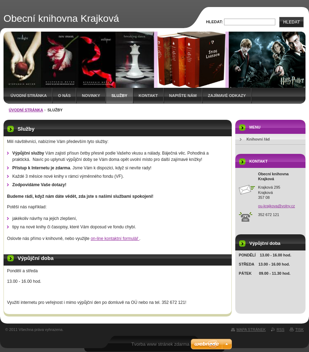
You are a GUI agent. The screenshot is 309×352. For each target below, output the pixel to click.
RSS (280, 329)
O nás (64, 95)
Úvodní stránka (29, 95)
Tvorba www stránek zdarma (160, 344)
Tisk (299, 329)
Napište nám (183, 95)
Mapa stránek (251, 329)
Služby (119, 95)
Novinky (91, 95)
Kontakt (148, 95)
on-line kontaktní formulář (115, 238)
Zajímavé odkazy (227, 95)
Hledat (291, 22)
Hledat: (214, 22)
